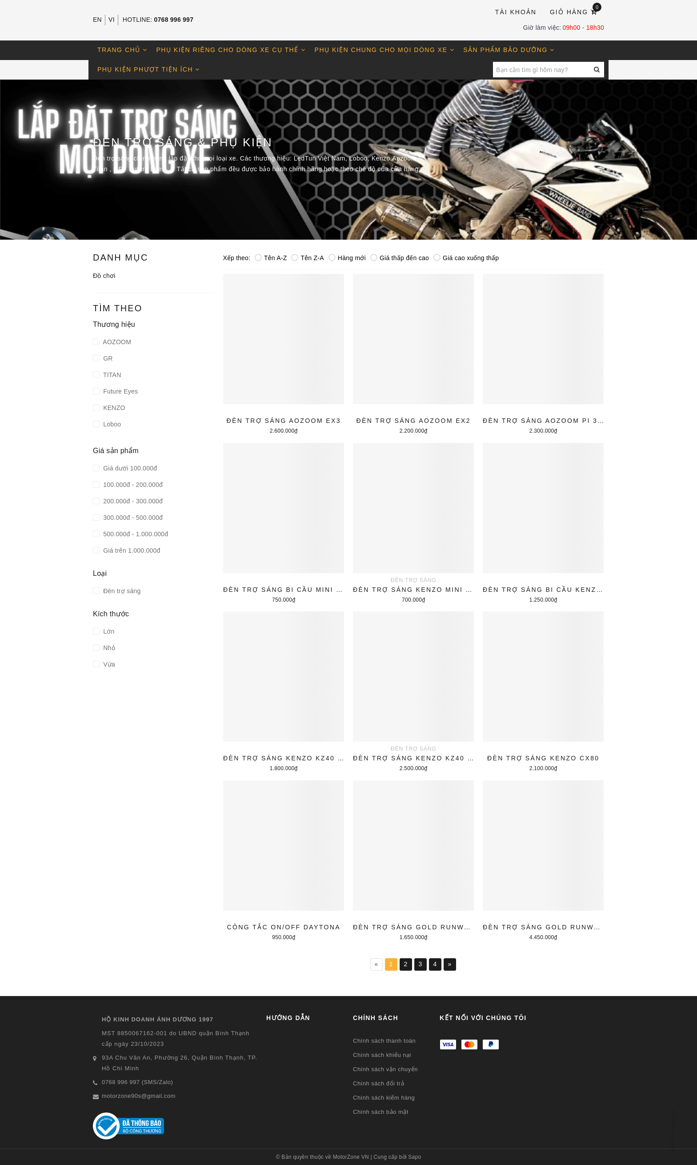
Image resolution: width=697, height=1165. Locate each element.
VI (111, 19)
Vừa (108, 664)
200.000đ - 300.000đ (132, 501)
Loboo (111, 424)
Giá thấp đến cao (399, 257)
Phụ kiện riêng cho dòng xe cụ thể (231, 49)
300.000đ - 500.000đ (132, 517)
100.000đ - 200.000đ (132, 484)
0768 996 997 (174, 19)
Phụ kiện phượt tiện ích (148, 69)
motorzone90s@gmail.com (139, 1096)
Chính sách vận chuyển (385, 1069)
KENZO (113, 407)
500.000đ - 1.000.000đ (134, 534)
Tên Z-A (307, 257)
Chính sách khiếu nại (382, 1055)
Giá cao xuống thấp (466, 257)
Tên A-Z (271, 257)
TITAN (111, 374)
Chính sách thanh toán (384, 1040)
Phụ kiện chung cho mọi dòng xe (385, 49)
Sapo (414, 1157)
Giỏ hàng (575, 11)
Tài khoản (516, 12)
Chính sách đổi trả (378, 1083)
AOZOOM (116, 341)
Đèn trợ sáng (121, 591)
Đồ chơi (104, 275)
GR (107, 358)
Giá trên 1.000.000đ (130, 550)
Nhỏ (108, 647)
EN (97, 19)
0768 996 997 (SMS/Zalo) (137, 1082)
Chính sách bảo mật (381, 1112)
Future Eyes (119, 391)
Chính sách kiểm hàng (384, 1097)
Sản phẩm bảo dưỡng (508, 49)
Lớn (107, 631)
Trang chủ (122, 49)
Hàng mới (347, 257)
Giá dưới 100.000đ (129, 468)
